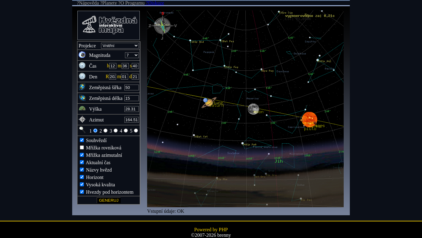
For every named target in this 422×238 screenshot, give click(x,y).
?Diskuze (154, 3)
